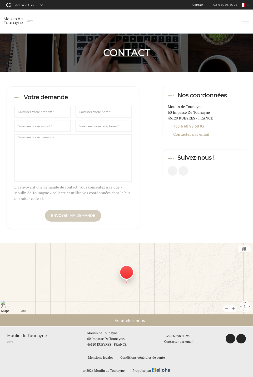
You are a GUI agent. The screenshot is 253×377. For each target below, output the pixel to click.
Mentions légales (100, 357)
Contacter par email (191, 134)
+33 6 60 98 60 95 (174, 335)
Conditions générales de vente (142, 357)
